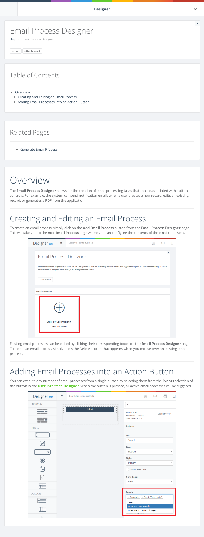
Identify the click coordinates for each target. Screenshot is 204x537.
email (15, 51)
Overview (22, 92)
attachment (32, 51)
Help (13, 39)
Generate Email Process (38, 149)
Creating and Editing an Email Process (47, 96)
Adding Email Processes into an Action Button (54, 102)
